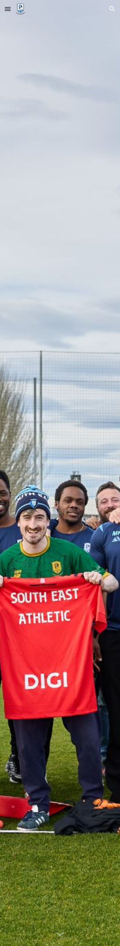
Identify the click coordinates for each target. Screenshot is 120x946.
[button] (7, 9)
